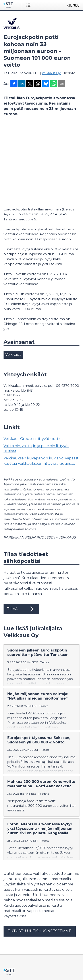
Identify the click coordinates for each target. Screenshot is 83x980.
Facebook (11, 934)
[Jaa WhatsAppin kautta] (53, 84)
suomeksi (11, 967)
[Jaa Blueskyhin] (45, 84)
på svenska (45, 967)
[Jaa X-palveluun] (29, 84)
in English (27, 967)
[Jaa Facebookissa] (13, 84)
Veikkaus (13, 278)
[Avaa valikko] (29, 5)
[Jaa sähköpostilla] (61, 84)
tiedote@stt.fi (14, 911)
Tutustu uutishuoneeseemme (39, 855)
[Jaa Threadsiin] (37, 84)
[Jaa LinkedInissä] (21, 84)
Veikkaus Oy (51, 73)
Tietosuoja (11, 942)
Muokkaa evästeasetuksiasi (25, 950)
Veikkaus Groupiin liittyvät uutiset (33, 363)
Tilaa (21, 533)
